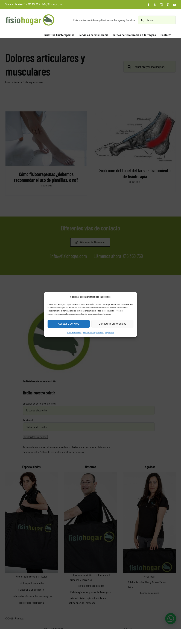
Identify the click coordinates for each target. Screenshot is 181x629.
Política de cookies (74, 332)
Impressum (109, 332)
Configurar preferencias (112, 323)
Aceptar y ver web (68, 323)
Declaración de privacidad (93, 332)
